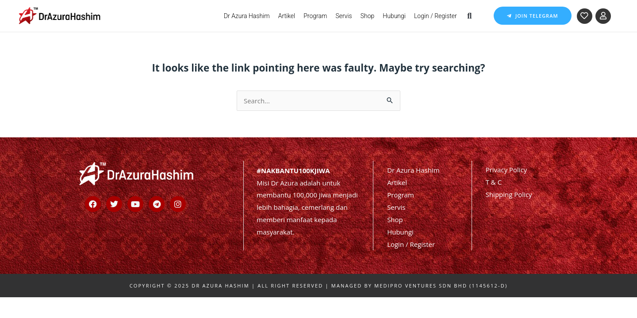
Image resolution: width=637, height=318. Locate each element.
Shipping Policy (509, 193)
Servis (343, 15)
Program (315, 15)
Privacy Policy (506, 169)
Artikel (286, 15)
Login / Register (435, 15)
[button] (469, 15)
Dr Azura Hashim (247, 15)
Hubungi (394, 15)
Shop (368, 15)
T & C (494, 181)
